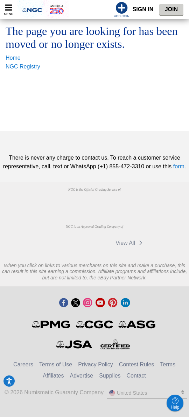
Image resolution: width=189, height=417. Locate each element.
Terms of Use (55, 364)
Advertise (81, 376)
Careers (23, 364)
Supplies (109, 376)
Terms (167, 364)
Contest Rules (136, 364)
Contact (136, 376)
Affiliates (53, 376)
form (178, 166)
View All (130, 243)
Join (171, 9)
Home (13, 58)
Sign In (143, 9)
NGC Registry (23, 67)
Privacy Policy (95, 364)
